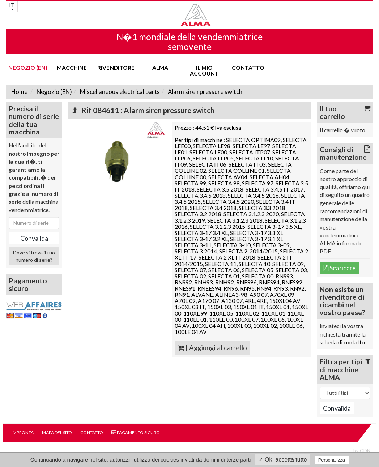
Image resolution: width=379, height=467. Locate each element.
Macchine (72, 67)
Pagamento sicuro (135, 432)
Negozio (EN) (27, 67)
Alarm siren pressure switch (204, 91)
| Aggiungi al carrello (212, 348)
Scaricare (339, 268)
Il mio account (204, 70)
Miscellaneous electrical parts (119, 91)
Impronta (23, 432)
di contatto (351, 342)
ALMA (160, 67)
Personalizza (331, 460)
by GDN (361, 451)
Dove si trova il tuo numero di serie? (34, 256)
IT (11, 6)
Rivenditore (116, 67)
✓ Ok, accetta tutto (283, 460)
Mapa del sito (57, 432)
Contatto (248, 67)
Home (19, 91)
